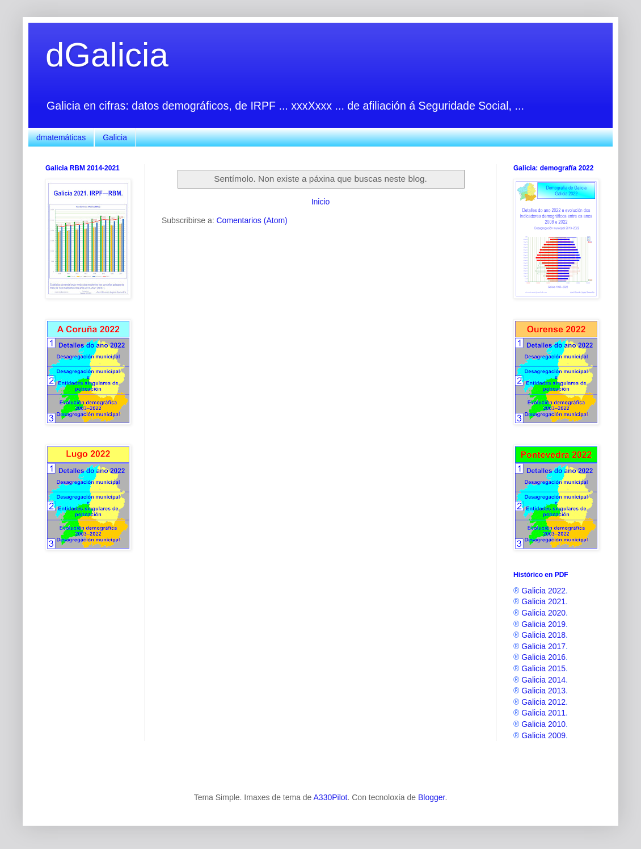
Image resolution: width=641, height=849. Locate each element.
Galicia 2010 (543, 724)
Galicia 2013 (543, 690)
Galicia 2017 (543, 646)
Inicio (320, 201)
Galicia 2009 (543, 735)
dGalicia (106, 55)
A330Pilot (331, 797)
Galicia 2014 (543, 679)
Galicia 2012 (543, 701)
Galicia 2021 (543, 601)
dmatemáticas (61, 137)
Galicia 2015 (543, 668)
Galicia (115, 137)
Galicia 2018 (543, 634)
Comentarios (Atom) (251, 220)
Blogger (431, 797)
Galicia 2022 (543, 590)
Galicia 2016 (543, 657)
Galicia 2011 (543, 712)
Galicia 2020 (543, 612)
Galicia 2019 (543, 624)
